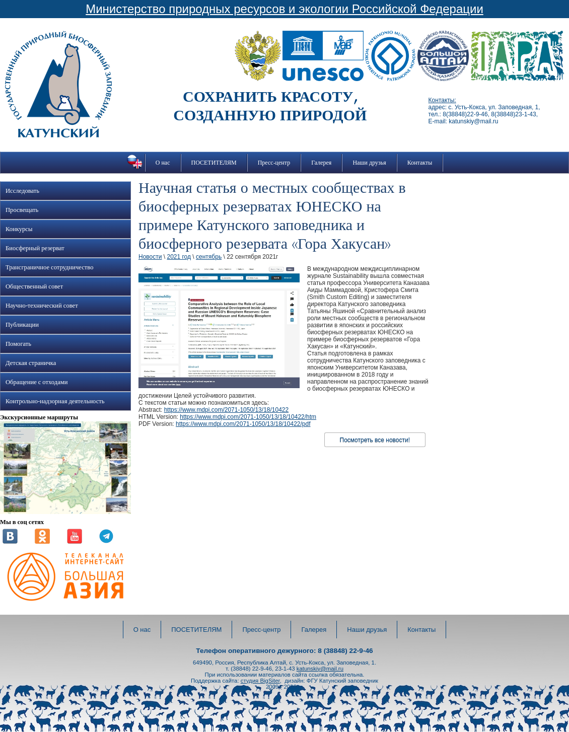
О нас (163, 162)
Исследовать (22, 191)
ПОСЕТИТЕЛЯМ (214, 162)
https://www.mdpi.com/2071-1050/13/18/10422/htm (248, 416)
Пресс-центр (274, 162)
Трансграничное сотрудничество (49, 267)
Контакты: (442, 100)
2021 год (179, 256)
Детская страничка (31, 363)
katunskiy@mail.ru (320, 669)
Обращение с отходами (36, 382)
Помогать (18, 344)
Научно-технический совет (42, 306)
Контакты (420, 162)
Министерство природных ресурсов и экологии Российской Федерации (284, 9)
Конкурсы (19, 229)
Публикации (22, 325)
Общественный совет (34, 286)
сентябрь (209, 256)
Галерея (321, 162)
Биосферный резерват (35, 248)
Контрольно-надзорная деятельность (55, 401)
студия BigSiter (260, 681)
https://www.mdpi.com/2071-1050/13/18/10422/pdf (243, 423)
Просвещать (22, 210)
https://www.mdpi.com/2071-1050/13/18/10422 (226, 409)
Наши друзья (369, 162)
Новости (150, 256)
